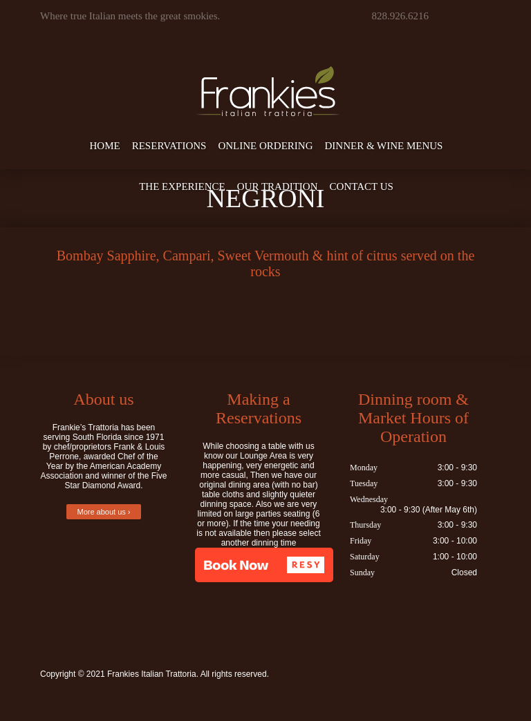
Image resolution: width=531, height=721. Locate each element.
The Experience (182, 186)
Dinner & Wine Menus (384, 145)
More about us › (103, 512)
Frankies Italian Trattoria (151, 674)
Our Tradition (277, 186)
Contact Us (361, 186)
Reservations (169, 145)
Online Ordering (265, 145)
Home (105, 145)
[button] (264, 565)
